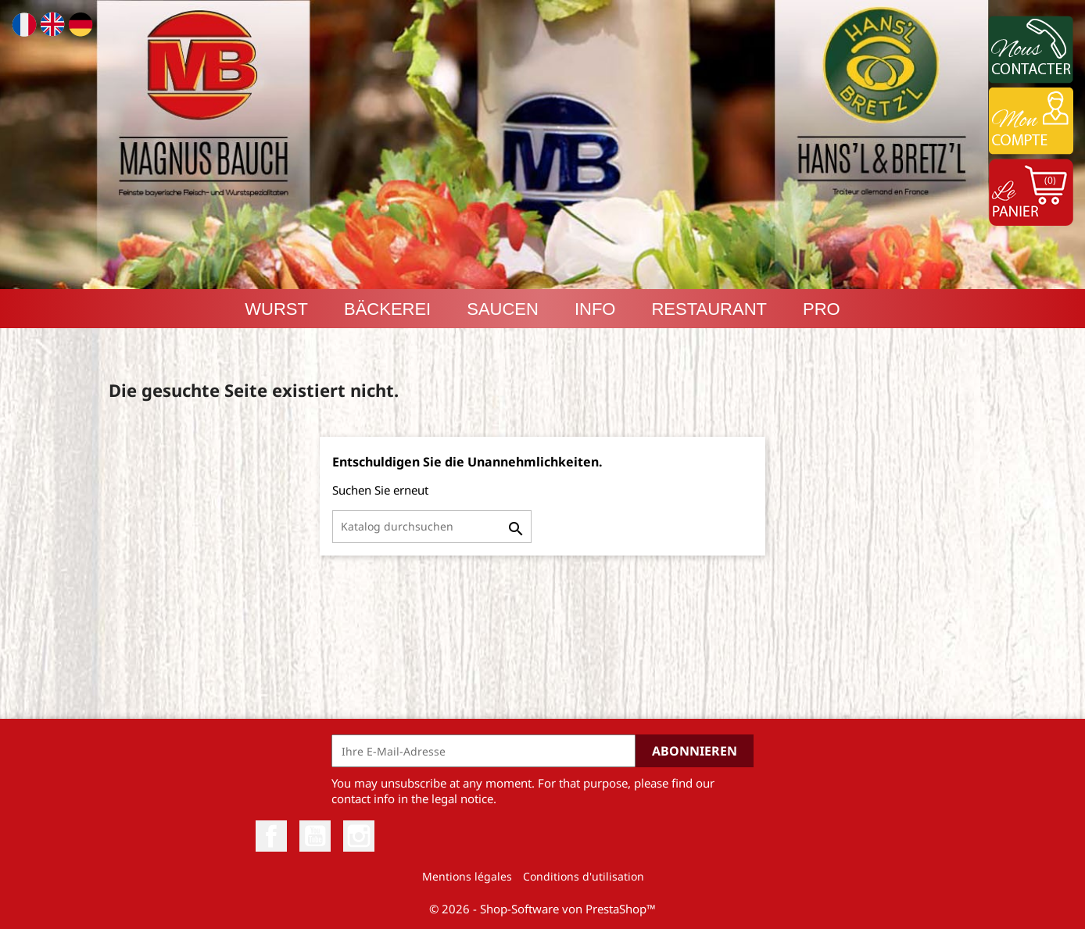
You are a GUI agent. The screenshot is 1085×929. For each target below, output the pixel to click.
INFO (595, 309)
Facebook (271, 836)
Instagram (358, 836)
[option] (542, 144)
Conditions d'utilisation (583, 876)
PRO (821, 309)
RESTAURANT (709, 309)
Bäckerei (387, 309)
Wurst (276, 309)
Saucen (503, 309)
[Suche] (432, 526)
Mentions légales (467, 876)
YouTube (315, 836)
